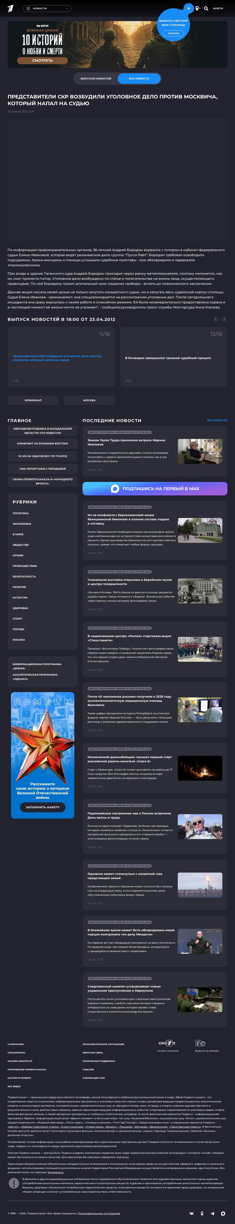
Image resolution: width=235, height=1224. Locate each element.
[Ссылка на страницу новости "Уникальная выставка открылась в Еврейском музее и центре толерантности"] (155, 590)
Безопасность (24, 576)
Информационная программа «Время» (37, 666)
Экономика (22, 523)
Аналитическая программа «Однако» (35, 677)
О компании (16, 1044)
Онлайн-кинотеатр (20, 1061)
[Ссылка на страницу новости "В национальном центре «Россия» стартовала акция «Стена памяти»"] (155, 649)
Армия (18, 555)
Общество (21, 544)
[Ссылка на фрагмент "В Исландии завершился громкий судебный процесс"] (174, 357)
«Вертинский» (158, 1126)
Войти (218, 8)
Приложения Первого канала (27, 1069)
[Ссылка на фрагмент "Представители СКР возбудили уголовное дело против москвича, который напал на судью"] (61, 357)
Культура (20, 597)
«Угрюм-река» (94, 1126)
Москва (89, 400)
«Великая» (141, 1126)
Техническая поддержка (99, 1061)
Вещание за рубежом (207, 1046)
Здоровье (20, 608)
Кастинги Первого (19, 1078)
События (88, 1069)
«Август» (13, 1126)
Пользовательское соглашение (103, 1044)
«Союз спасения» (72, 1126)
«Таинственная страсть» (185, 1126)
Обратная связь (93, 1052)
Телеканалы (55, 1172)
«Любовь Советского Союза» (39, 1126)
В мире (18, 534)
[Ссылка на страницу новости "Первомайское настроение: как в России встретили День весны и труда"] (155, 826)
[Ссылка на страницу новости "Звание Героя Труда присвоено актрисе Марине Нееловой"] (155, 451)
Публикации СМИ (94, 1078)
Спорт (17, 618)
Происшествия (25, 566)
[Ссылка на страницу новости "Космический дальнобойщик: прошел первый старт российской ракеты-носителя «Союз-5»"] (155, 768)
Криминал (33, 400)
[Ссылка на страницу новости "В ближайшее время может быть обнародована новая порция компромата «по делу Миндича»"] (155, 941)
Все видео (14, 1086)
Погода (18, 629)
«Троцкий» (126, 1126)
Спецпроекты (16, 1052)
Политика (21, 513)
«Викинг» (111, 1126)
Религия (19, 587)
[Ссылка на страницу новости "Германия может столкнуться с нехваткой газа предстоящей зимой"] (155, 884)
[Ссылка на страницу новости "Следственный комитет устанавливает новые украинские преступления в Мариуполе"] (155, 999)
